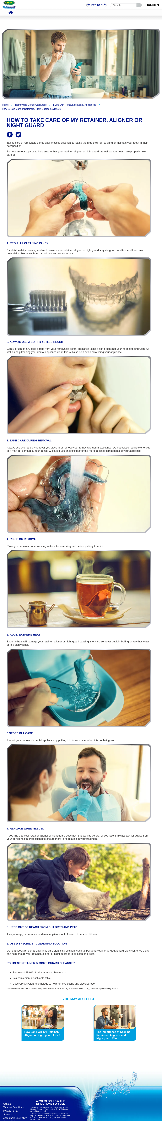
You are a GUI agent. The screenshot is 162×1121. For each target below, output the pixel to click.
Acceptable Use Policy (15, 1118)
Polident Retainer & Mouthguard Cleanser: (41, 963)
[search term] (125, 5)
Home (5, 105)
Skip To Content (6, 2)
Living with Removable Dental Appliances (74, 105)
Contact (7, 1104)
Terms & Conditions (13, 1107)
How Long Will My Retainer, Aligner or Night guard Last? (42, 1033)
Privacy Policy (10, 1111)
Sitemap (7, 1114)
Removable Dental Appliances (31, 105)
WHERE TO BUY (96, 5)
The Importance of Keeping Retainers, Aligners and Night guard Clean (113, 1035)
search (139, 5)
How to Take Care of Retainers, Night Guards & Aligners (31, 109)
